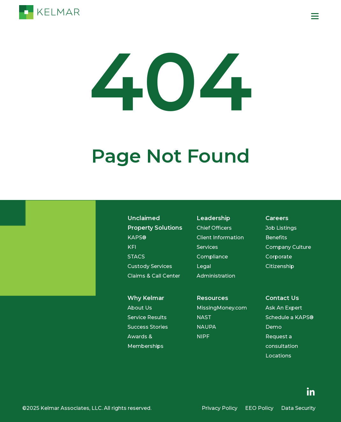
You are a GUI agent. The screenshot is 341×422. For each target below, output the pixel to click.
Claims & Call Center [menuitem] (153, 276)
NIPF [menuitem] (203, 337)
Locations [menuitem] (278, 356)
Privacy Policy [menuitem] (219, 408)
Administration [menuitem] (216, 276)
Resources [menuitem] (212, 298)
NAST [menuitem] (204, 317)
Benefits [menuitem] (276, 237)
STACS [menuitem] (136, 257)
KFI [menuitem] (131, 247)
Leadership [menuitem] (213, 218)
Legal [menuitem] (204, 266)
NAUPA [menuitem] (206, 327)
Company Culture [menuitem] (288, 247)
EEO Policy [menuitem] (259, 408)
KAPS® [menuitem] (136, 237)
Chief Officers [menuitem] (214, 228)
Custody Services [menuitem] (149, 266)
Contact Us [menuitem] (282, 298)
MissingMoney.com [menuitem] (222, 308)
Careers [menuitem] (276, 218)
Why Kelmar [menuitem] (145, 298)
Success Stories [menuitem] (147, 327)
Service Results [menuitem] (147, 317)
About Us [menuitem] (139, 308)
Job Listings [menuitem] (281, 228)
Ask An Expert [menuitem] (283, 308)
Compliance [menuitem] (212, 257)
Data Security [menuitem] (298, 408)
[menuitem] (311, 392)
